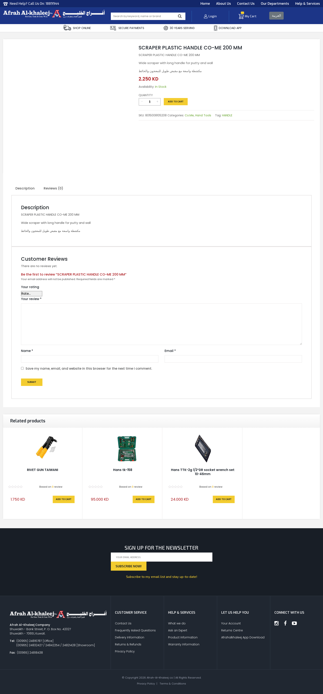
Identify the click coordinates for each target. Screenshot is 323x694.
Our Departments (275, 3)
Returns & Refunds (128, 644)
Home (205, 3)
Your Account (231, 623)
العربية (276, 15)
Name (27, 351)
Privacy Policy (125, 651)
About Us (223, 3)
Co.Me (189, 115)
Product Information (183, 637)
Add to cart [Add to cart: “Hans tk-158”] (143, 499)
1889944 (52, 3)
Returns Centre (232, 630)
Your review (31, 299)
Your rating (30, 287)
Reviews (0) (53, 188)
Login (210, 16)
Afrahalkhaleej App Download (242, 637)
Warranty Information (183, 644)
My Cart (247, 16)
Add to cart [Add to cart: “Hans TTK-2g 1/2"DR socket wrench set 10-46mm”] (224, 499)
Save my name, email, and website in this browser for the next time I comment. (89, 368)
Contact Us (246, 3)
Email (170, 351)
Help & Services (307, 3)
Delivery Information (129, 637)
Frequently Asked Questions (135, 630)
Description (25, 188)
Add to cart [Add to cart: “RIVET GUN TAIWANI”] (63, 499)
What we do (177, 623)
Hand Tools (203, 115)
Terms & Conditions (173, 684)
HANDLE (227, 115)
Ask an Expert (177, 630)
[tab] (25, 188)
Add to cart (176, 101)
